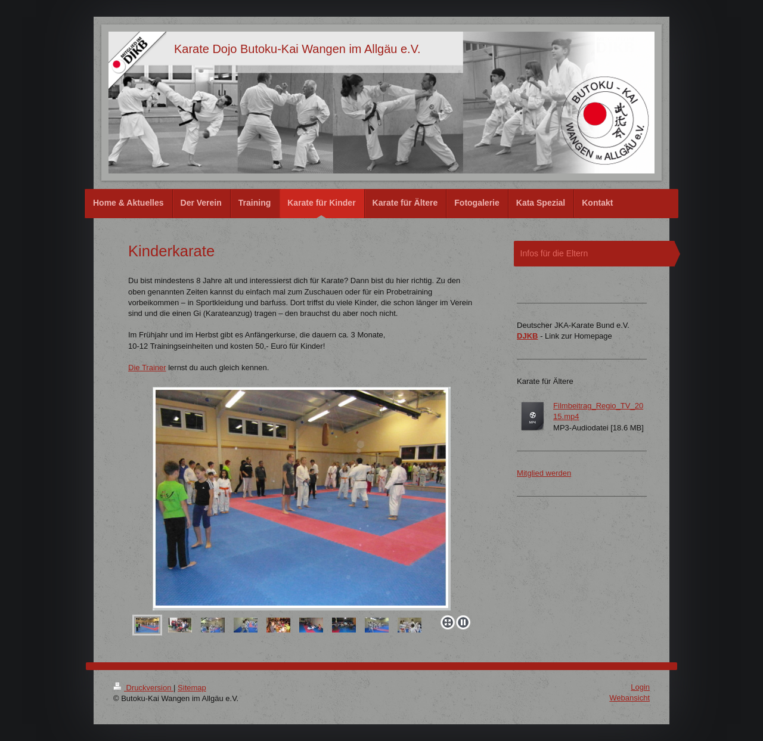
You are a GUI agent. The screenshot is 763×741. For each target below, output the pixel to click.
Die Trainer (147, 367)
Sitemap (192, 687)
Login (640, 687)
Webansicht (629, 697)
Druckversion (143, 687)
